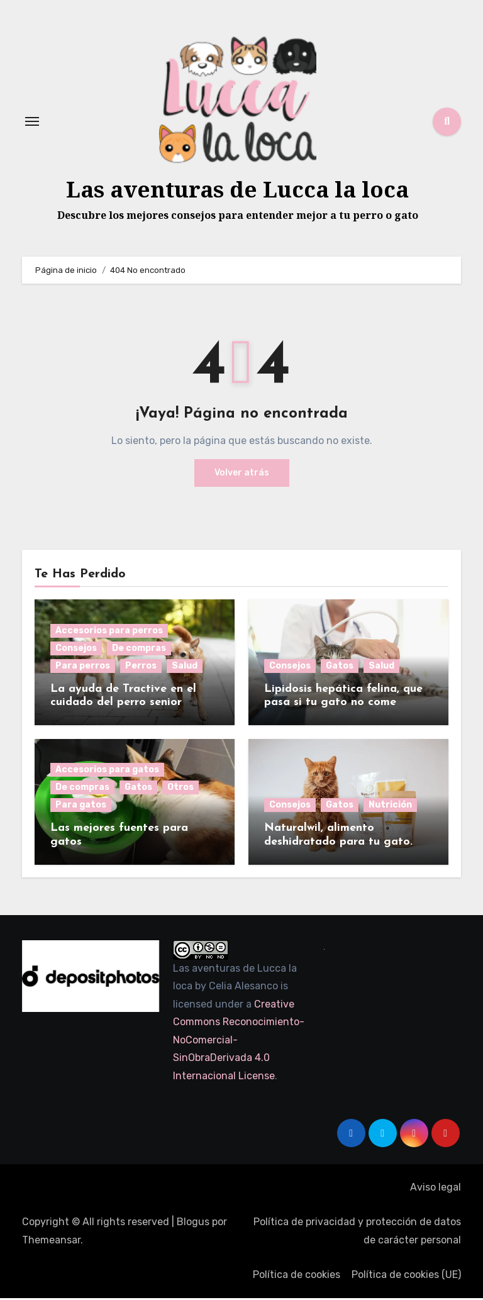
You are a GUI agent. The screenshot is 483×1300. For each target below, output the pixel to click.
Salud (184, 667)
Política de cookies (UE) (406, 1276)
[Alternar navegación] (32, 122)
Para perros (82, 667)
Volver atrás (241, 474)
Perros (141, 667)
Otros (180, 789)
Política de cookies (296, 1276)
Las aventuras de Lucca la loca (237, 190)
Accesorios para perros (109, 632)
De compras (139, 650)
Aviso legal (435, 1189)
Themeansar (51, 1242)
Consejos (76, 650)
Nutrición (390, 806)
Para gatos (80, 806)
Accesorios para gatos (107, 771)
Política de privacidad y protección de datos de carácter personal (357, 1232)
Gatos (339, 667)
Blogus (193, 1224)
